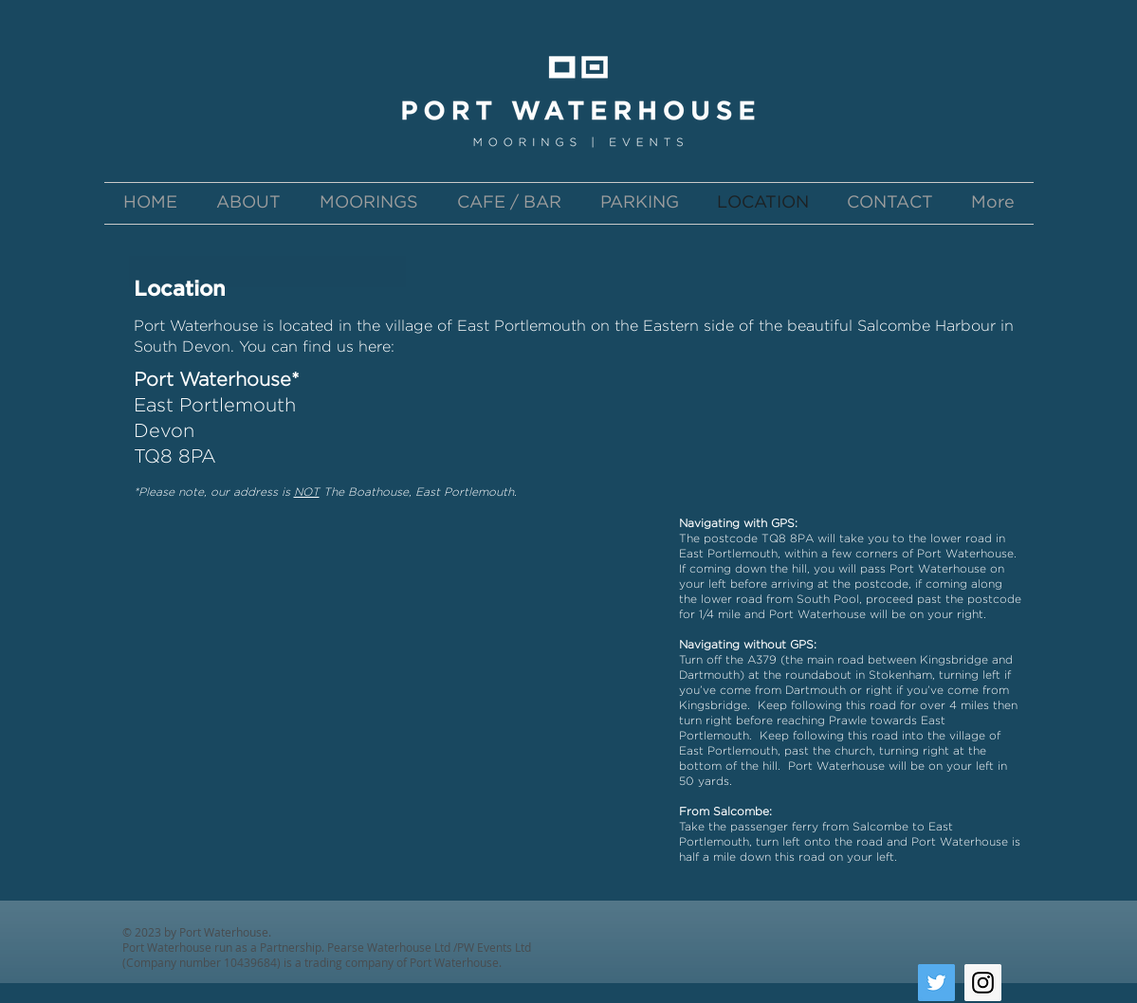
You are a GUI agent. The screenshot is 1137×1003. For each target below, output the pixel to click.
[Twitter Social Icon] (936, 982)
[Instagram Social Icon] (982, 982)
